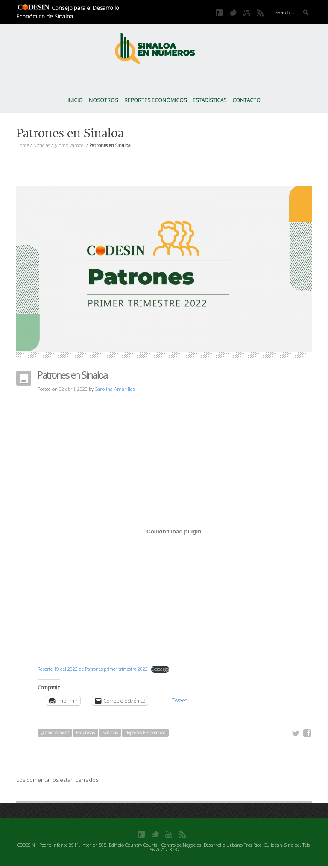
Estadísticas (209, 100)
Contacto (246, 100)
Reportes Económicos (155, 100)
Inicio (75, 100)
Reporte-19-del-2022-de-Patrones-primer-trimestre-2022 (93, 669)
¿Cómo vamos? (69, 145)
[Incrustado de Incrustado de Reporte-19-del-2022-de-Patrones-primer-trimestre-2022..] (174, 531)
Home (22, 145)
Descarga (160, 669)
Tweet (179, 700)
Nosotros (103, 100)
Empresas (85, 733)
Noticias (41, 145)
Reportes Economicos (145, 733)
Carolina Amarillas (115, 389)
